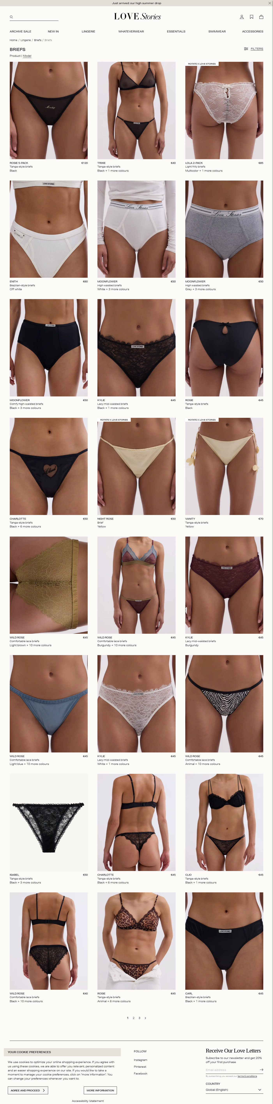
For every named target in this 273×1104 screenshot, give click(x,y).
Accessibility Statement (88, 1101)
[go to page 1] (128, 1018)
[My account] (242, 17)
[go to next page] (145, 1018)
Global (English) (217, 1090)
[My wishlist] (251, 17)
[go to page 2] (134, 1018)
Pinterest (140, 1066)
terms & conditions (247, 1076)
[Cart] (261, 17)
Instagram (140, 1060)
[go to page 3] (139, 1018)
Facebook (140, 1073)
